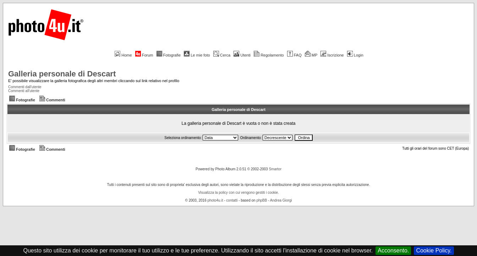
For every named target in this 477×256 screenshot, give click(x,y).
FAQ (294, 55)
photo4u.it (215, 200)
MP (311, 55)
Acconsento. (393, 250)
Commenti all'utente (23, 91)
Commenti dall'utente (25, 87)
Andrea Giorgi (281, 200)
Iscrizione (332, 55)
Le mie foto (197, 55)
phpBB (261, 200)
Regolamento (269, 55)
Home (123, 55)
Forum (144, 55)
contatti (231, 200)
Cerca (221, 55)
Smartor (275, 169)
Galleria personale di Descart (62, 73)
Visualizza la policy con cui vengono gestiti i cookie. (238, 192)
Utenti (242, 55)
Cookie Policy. (433, 250)
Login (355, 55)
